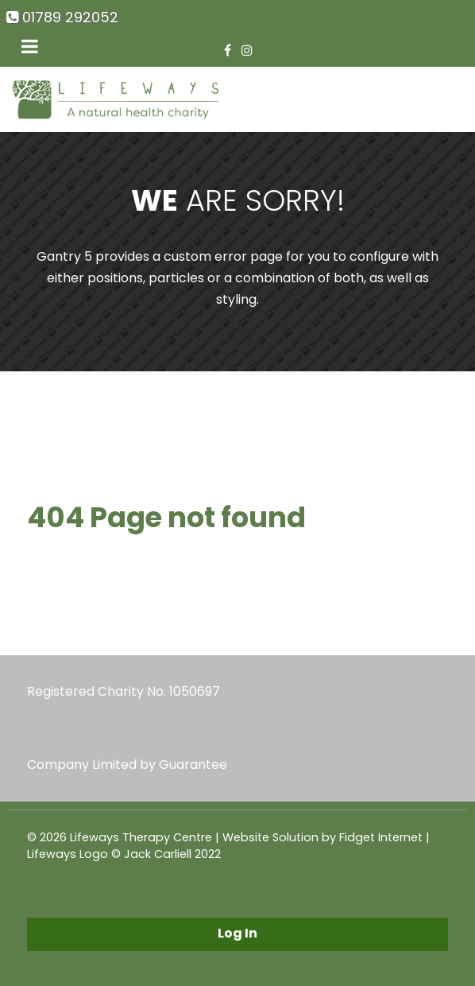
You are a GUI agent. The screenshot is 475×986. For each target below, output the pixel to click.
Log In (237, 933)
